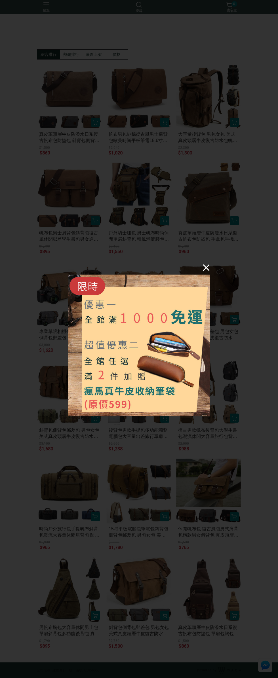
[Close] (206, 267)
